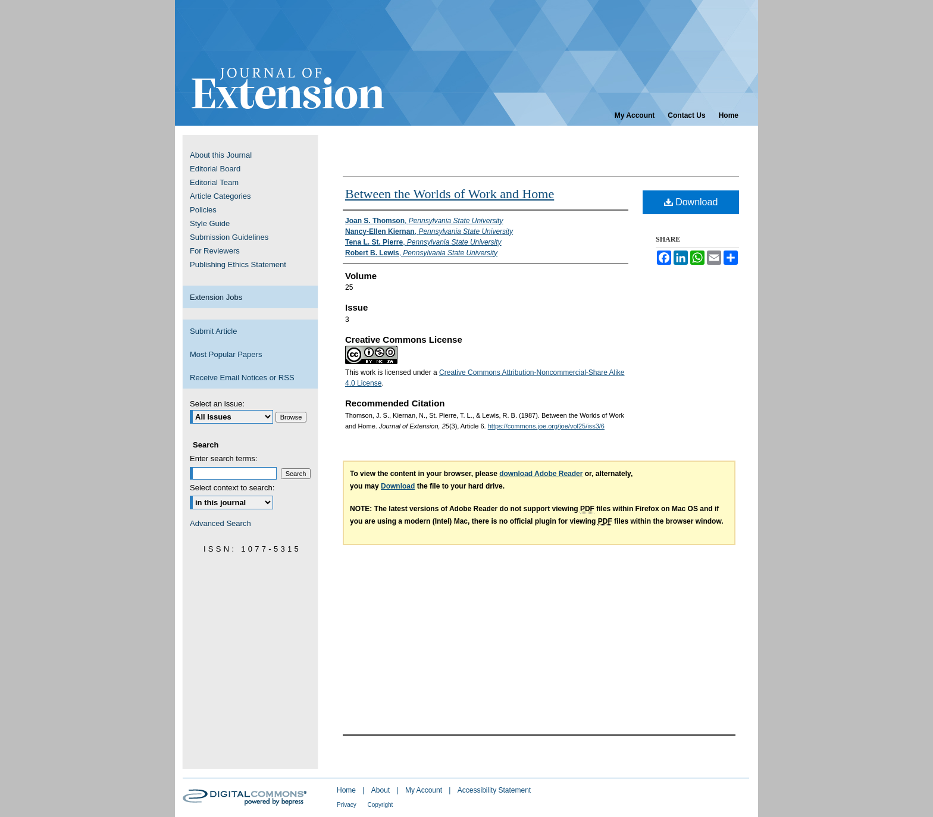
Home (347, 790)
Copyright (380, 805)
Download (691, 202)
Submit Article (213, 331)
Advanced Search (220, 523)
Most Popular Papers (226, 354)
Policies (203, 209)
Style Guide (210, 223)
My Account (424, 790)
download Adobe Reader (541, 473)
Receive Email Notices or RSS (242, 377)
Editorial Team (214, 182)
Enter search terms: (223, 458)
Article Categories (220, 196)
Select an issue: (217, 403)
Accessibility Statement (494, 790)
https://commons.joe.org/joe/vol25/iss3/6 (546, 426)
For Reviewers (215, 250)
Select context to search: (232, 487)
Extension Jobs (216, 297)
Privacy (347, 805)
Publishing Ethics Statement (238, 264)
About (381, 790)
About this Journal (221, 155)
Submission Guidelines (229, 237)
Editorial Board (215, 168)
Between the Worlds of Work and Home (449, 193)
